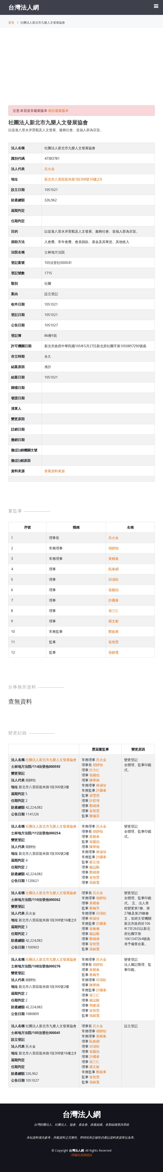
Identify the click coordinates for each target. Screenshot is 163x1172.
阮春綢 (113, 569)
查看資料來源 (54, 471)
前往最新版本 (58, 110)
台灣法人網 (23, 7)
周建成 (94, 1005)
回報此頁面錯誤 (81, 1155)
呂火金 (49, 168)
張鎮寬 (113, 652)
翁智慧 (113, 642)
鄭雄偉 (94, 805)
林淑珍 (101, 785)
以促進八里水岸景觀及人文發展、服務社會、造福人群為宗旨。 (55, 130)
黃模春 (113, 558)
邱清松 (113, 579)
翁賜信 (113, 589)
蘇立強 (94, 862)
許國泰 (113, 600)
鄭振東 (113, 631)
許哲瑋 (94, 800)
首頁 (11, 22)
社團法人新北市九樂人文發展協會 (50, 759)
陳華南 (94, 780)
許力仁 (94, 770)
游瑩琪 (94, 795)
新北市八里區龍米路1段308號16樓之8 (73, 179)
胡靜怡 (113, 548)
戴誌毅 (94, 867)
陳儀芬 (94, 816)
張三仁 (113, 610)
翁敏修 (94, 928)
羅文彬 (113, 621)
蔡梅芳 (94, 908)
